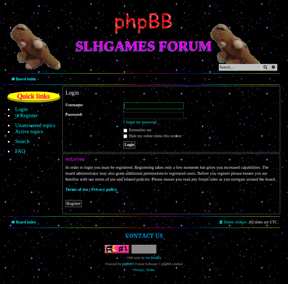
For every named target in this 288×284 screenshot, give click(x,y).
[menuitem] (18, 109)
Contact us (144, 235)
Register (74, 203)
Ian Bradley (153, 258)
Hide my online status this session (152, 136)
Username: (75, 105)
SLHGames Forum (144, 46)
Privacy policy (104, 189)
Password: (74, 114)
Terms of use (77, 189)
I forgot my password (140, 122)
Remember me (137, 130)
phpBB (127, 264)
